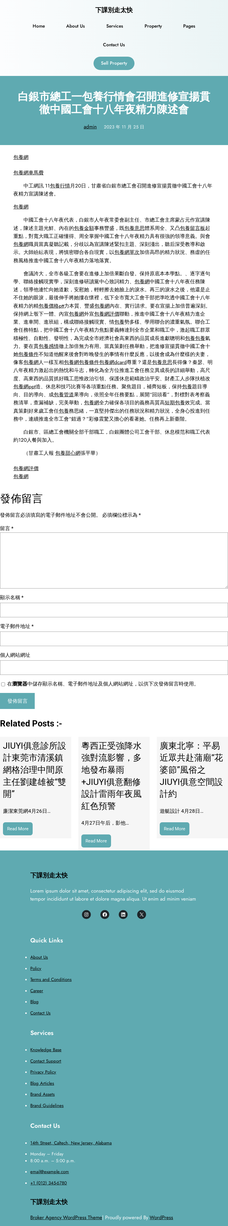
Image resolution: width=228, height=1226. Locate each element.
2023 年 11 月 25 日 (124, 127)
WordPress (161, 1217)
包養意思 (134, 228)
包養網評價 (106, 313)
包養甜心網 (67, 453)
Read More (20, 830)
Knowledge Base (45, 1050)
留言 (6, 528)
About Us (39, 957)
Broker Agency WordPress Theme (66, 1217)
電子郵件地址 (17, 626)
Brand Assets (42, 1094)
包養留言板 (192, 228)
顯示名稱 (11, 597)
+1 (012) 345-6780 (48, 1183)
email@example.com (49, 1171)
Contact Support (45, 1061)
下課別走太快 (114, 10)
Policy (35, 968)
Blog (34, 1001)
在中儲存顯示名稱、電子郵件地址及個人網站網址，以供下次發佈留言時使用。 (103, 684)
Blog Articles (42, 1083)
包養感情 (49, 346)
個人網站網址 (15, 655)
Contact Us (40, 1013)
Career (36, 991)
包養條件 (28, 354)
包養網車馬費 (28, 172)
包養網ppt (24, 386)
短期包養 (175, 402)
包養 (119, 321)
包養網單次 (127, 252)
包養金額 (84, 228)
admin (90, 126)
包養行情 (60, 185)
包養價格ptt (51, 305)
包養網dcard (113, 362)
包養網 (20, 157)
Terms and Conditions (51, 979)
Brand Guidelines (47, 1105)
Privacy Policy (43, 1072)
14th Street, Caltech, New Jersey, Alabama (71, 1143)
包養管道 (64, 394)
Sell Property (114, 63)
